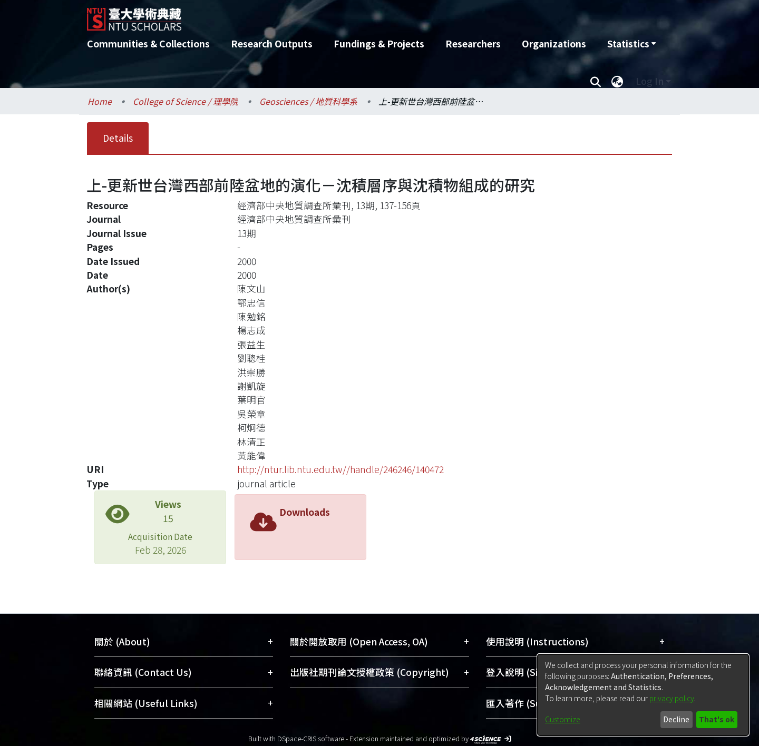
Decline (676, 719)
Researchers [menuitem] (473, 43)
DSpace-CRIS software (310, 738)
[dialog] (643, 694)
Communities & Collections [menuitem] (148, 43)
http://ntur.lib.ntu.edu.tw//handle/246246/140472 (340, 469)
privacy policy (671, 698)
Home (99, 101)
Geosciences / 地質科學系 (308, 101)
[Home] (323, 15)
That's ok (716, 719)
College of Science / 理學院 (185, 101)
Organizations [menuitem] (554, 43)
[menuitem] (631, 44)
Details (118, 137)
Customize (562, 719)
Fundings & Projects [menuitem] (379, 43)
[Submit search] (595, 81)
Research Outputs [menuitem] (272, 43)
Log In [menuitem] (650, 80)
